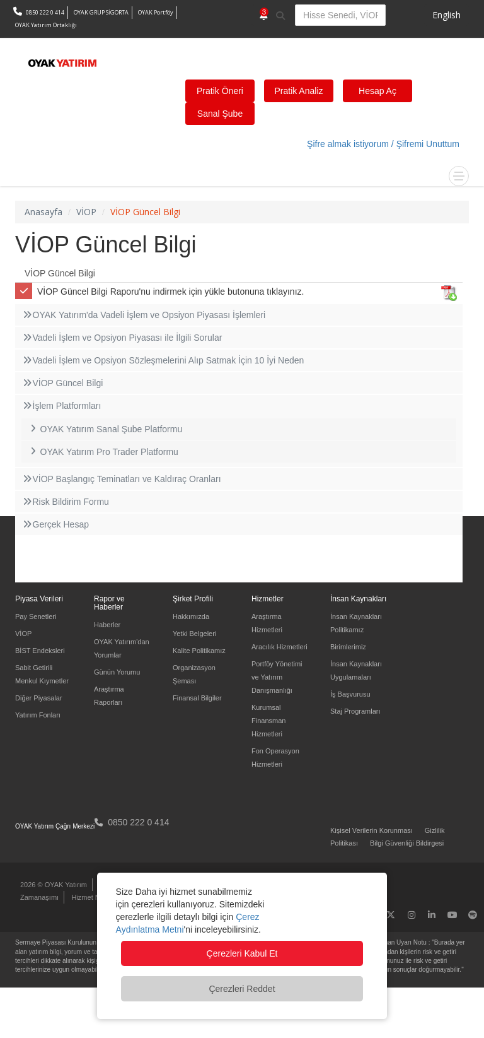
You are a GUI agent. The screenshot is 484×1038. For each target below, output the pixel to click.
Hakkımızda (191, 616)
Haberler (107, 624)
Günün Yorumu (117, 672)
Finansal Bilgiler (197, 698)
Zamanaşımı (39, 897)
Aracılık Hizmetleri (279, 647)
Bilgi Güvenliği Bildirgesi (407, 843)
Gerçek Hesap (55, 524)
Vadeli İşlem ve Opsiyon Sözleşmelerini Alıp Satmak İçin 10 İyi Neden (162, 360)
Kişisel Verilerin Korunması (371, 830)
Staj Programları (355, 711)
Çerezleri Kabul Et (242, 953)
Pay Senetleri (35, 616)
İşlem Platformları (61, 406)
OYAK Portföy (155, 12)
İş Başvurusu (350, 694)
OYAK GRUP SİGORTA (101, 12)
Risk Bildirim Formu (65, 502)
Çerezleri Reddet (242, 989)
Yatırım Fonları (37, 715)
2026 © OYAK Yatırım (53, 884)
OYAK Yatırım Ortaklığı (46, 25)
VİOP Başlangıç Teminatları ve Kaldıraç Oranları (121, 479)
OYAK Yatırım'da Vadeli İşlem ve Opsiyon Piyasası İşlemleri (143, 315)
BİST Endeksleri (40, 650)
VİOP (23, 633)
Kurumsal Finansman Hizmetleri (268, 721)
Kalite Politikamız (199, 650)
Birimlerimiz (348, 647)
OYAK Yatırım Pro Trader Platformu (103, 452)
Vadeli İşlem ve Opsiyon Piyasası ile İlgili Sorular (121, 338)
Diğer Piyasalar (38, 698)
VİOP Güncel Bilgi (60, 273)
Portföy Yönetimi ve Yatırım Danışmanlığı (276, 677)
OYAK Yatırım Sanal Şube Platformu (105, 429)
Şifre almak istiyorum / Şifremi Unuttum (383, 144)
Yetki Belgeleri (194, 633)
